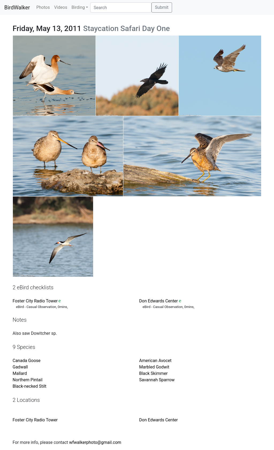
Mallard (20, 373)
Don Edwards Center (158, 300)
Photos (43, 7)
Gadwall (20, 367)
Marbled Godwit (154, 367)
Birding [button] (78, 7)
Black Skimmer (153, 373)
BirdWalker (17, 7)
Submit (161, 7)
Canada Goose (26, 360)
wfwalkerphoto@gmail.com (95, 442)
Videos (60, 7)
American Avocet (155, 360)
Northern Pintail (28, 379)
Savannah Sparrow (157, 379)
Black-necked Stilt (29, 386)
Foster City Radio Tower (35, 300)
